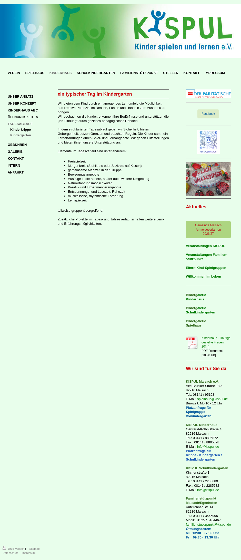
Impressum (28, 552)
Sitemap (34, 548)
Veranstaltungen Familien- (206, 255)
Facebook (208, 114)
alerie (201, 295)
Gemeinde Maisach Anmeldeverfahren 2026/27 (208, 229)
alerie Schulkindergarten (200, 310)
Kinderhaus (195, 299)
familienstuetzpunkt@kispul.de (208, 524)
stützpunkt (194, 259)
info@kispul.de (208, 447)
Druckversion (14, 548)
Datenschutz (10, 552)
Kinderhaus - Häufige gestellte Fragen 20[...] (216, 342)
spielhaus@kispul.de (212, 399)
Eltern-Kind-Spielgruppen (206, 268)
